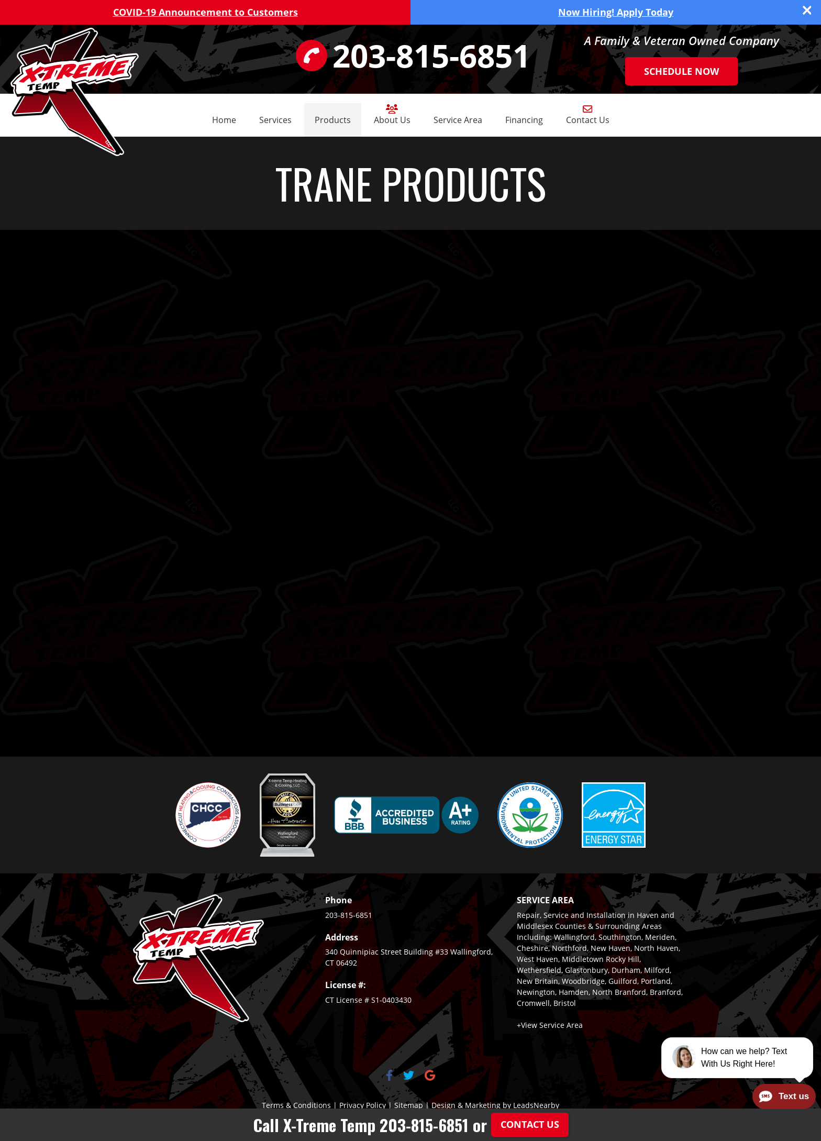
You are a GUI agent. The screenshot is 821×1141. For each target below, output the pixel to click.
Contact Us (587, 115)
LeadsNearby (536, 1105)
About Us (392, 115)
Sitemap (408, 1105)
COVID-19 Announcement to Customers (205, 12)
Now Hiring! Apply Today (615, 12)
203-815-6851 (348, 915)
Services (275, 120)
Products (333, 120)
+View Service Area (550, 1025)
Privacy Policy (362, 1105)
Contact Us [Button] (530, 1124)
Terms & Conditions (296, 1105)
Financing (524, 120)
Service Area (458, 120)
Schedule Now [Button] (681, 71)
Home (224, 120)
